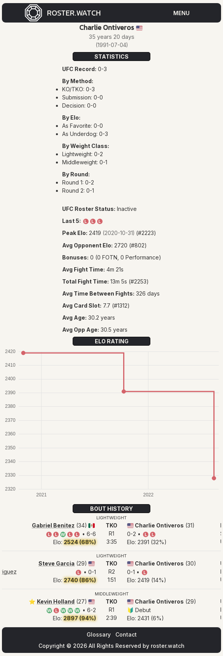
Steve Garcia (56, 563)
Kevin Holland (56, 601)
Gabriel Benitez (53, 525)
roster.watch (168, 645)
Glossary (99, 634)
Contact (126, 634)
